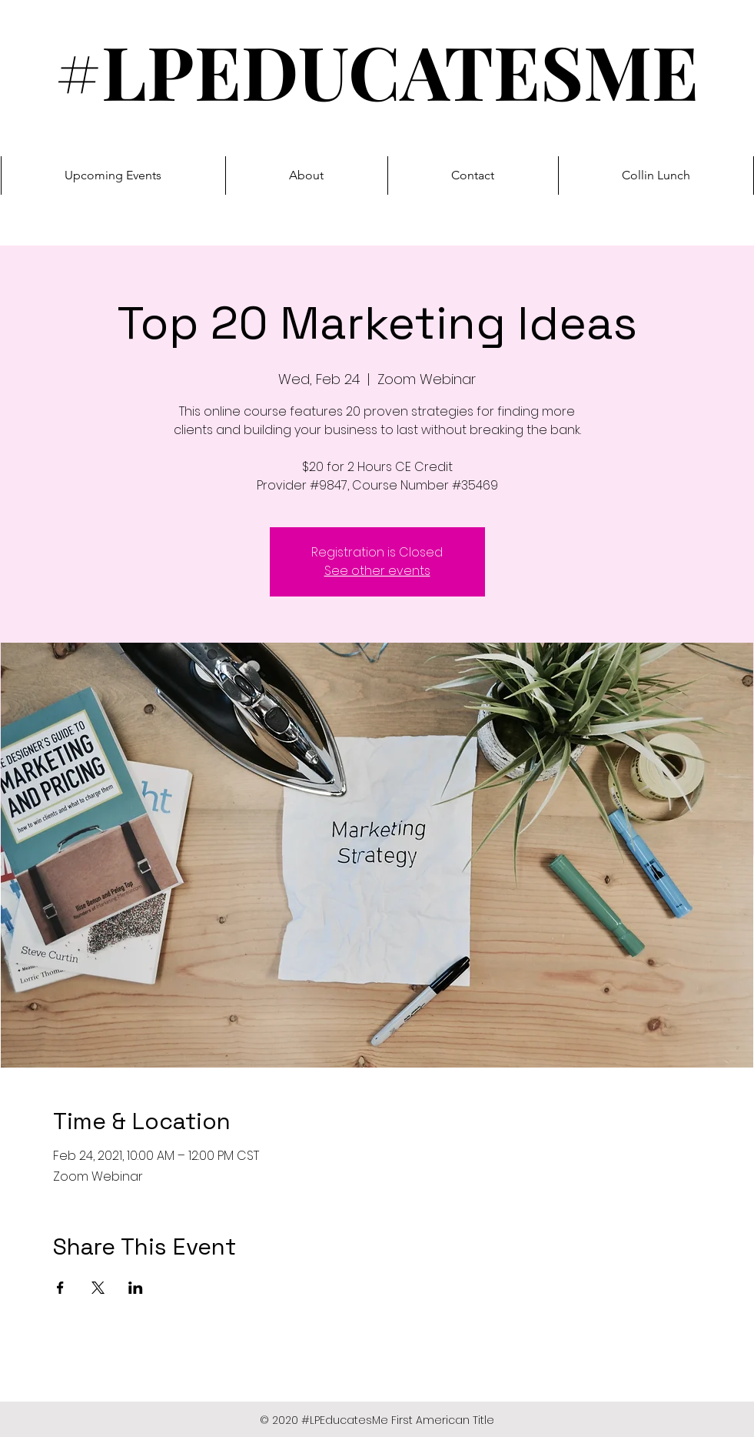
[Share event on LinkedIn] (135, 1288)
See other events (377, 571)
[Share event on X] (98, 1288)
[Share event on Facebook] (60, 1288)
